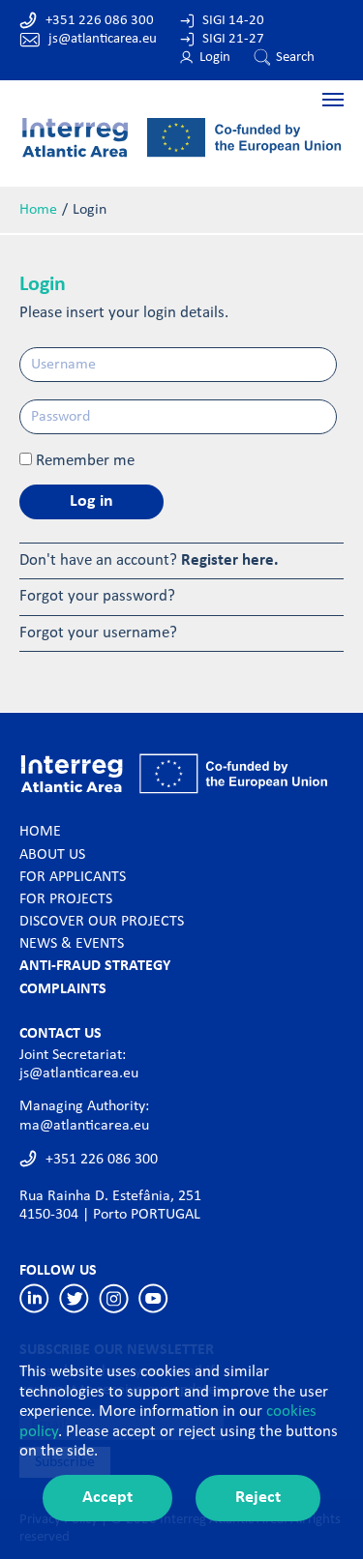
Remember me (85, 461)
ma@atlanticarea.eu (84, 1125)
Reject (258, 1497)
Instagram (114, 1298)
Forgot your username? (98, 633)
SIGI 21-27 (233, 39)
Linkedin (34, 1298)
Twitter (74, 1298)
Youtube (153, 1298)
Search (295, 57)
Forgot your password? (97, 596)
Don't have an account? (149, 560)
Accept (107, 1497)
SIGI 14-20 (233, 21)
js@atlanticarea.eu (102, 39)
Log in (91, 501)
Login (214, 57)
